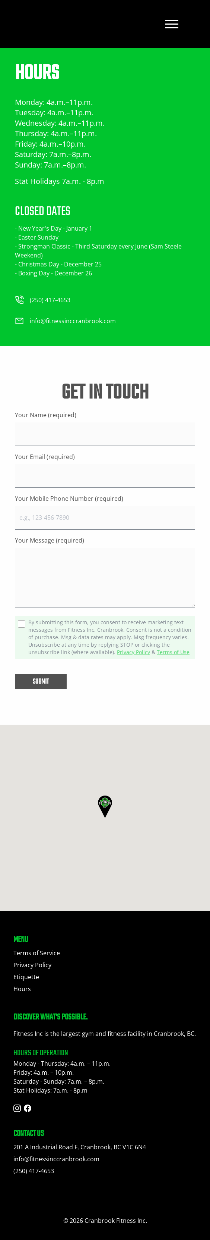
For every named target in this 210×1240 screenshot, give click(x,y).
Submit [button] (41, 682)
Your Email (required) (45, 457)
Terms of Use (173, 652)
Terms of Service (36, 953)
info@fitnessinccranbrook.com (56, 1159)
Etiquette (26, 977)
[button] (105, 807)
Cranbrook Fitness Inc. (116, 1220)
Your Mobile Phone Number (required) (69, 498)
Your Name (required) (45, 415)
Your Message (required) (49, 540)
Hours (22, 989)
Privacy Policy (133, 652)
